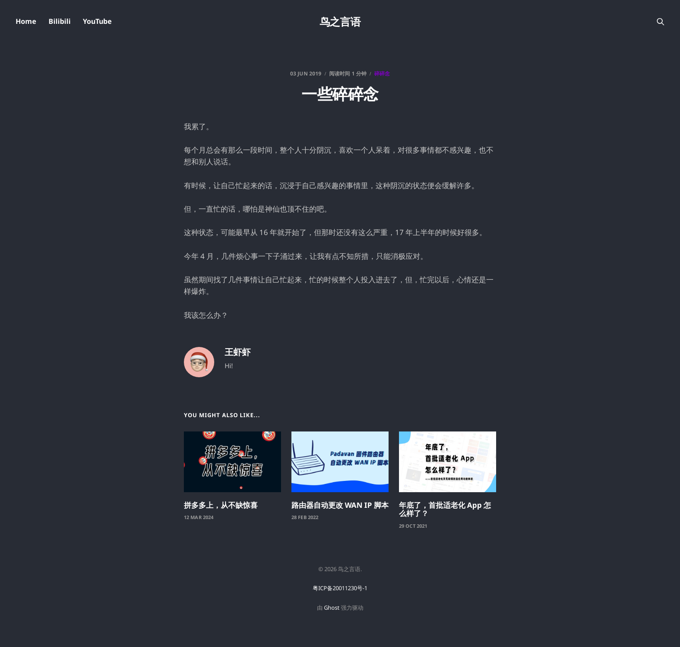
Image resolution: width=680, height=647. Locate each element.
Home (26, 21)
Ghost (332, 607)
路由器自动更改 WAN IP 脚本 (340, 505)
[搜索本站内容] (660, 21)
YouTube (97, 21)
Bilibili (60, 21)
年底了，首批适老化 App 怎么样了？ (445, 509)
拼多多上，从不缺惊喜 (221, 505)
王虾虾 (237, 352)
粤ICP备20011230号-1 (340, 588)
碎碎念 (382, 73)
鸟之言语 (340, 21)
